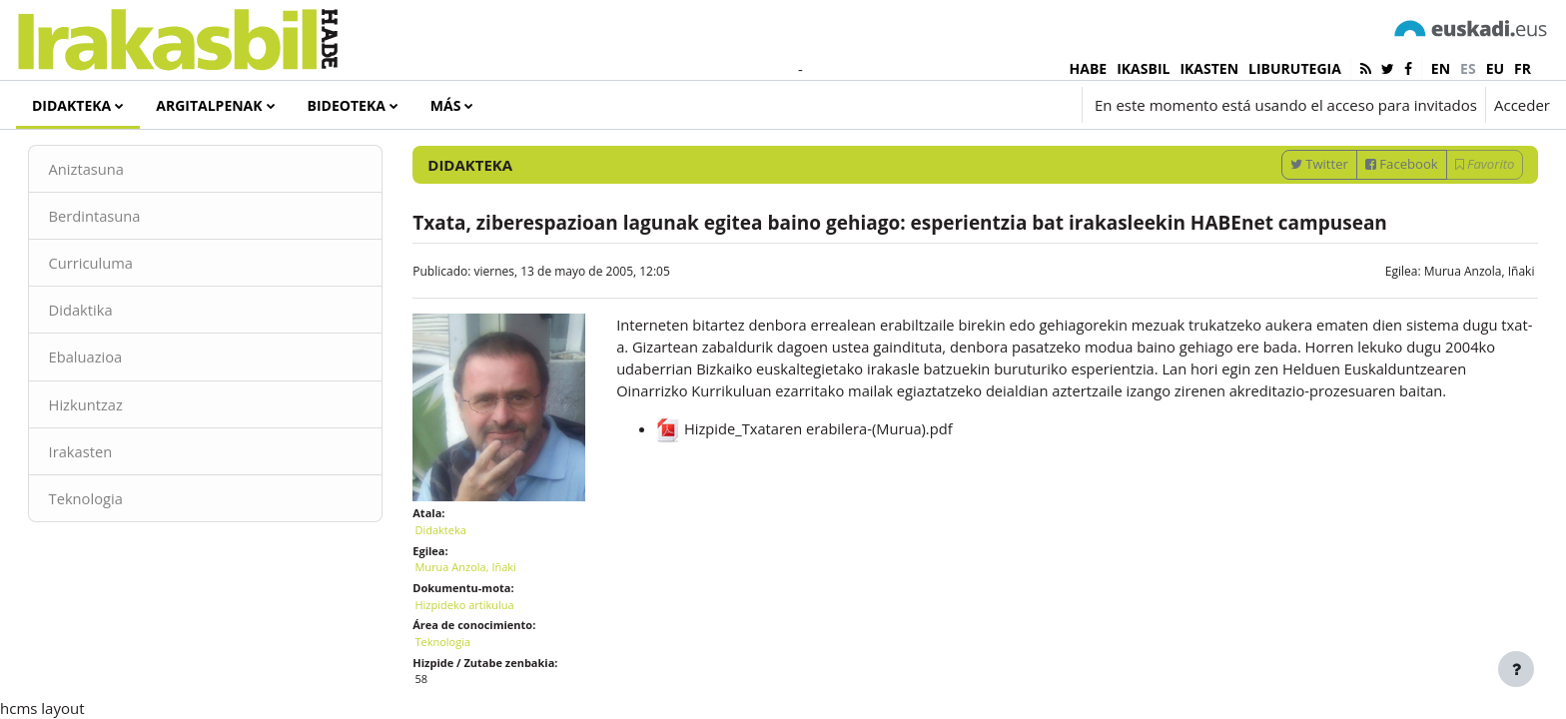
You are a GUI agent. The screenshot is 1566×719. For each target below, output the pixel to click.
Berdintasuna (124, 265)
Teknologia (115, 549)
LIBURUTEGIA (1294, 68)
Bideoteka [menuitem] (347, 105)
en (1440, 68)
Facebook (1373, 213)
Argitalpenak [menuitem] (209, 105)
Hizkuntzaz (115, 454)
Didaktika (109, 359)
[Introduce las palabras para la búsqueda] (1337, 159)
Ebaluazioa (114, 407)
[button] (954, 105)
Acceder (1522, 105)
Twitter (1290, 213)
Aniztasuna (115, 218)
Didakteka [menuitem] (71, 105)
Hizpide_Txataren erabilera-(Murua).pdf (814, 501)
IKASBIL (1143, 68)
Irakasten (109, 502)
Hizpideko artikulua (478, 645)
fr (1522, 68)
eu (1495, 68)
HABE (1089, 68)
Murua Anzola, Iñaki (1450, 320)
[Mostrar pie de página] (1516, 669)
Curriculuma (120, 313)
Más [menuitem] (445, 105)
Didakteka (454, 570)
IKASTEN (1208, 68)
